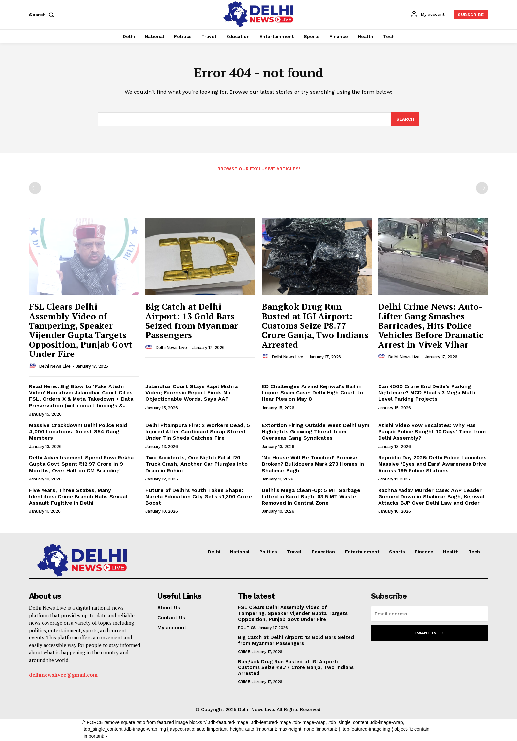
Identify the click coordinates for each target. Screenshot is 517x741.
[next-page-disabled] (482, 189)
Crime (244, 653)
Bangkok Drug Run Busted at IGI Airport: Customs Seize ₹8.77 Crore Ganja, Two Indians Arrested (315, 326)
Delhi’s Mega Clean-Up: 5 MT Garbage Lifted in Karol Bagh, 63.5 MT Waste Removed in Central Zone (311, 497)
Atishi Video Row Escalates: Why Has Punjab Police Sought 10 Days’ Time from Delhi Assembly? (432, 432)
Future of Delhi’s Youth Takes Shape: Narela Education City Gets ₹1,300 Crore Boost (198, 497)
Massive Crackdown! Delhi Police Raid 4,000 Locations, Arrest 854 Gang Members (78, 432)
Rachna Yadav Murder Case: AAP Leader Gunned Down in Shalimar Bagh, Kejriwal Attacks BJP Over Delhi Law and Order (431, 497)
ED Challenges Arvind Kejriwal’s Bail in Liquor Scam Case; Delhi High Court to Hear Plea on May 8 (312, 394)
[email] (429, 615)
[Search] (405, 121)
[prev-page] (35, 189)
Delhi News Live (55, 367)
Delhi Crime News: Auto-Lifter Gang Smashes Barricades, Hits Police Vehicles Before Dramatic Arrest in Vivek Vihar (430, 326)
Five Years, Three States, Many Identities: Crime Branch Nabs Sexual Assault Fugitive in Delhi (78, 497)
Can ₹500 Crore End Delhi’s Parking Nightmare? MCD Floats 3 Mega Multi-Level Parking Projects (428, 394)
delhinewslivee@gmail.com (63, 676)
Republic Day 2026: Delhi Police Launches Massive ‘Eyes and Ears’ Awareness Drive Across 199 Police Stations (432, 465)
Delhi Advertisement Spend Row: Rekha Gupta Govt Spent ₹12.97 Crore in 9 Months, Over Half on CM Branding (81, 465)
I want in (429, 634)
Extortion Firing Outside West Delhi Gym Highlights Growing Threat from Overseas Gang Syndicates (315, 432)
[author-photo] (33, 367)
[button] (43, 14)
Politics (247, 629)
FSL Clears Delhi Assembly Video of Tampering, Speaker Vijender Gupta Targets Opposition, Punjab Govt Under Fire (80, 331)
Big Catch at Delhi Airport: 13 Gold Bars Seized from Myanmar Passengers (191, 322)
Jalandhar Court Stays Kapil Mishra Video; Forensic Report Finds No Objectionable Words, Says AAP (191, 394)
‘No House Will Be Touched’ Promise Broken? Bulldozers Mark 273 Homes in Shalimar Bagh (313, 465)
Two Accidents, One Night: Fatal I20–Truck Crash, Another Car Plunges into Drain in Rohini (196, 465)
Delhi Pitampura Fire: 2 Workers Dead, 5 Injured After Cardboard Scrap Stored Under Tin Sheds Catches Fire (197, 432)
